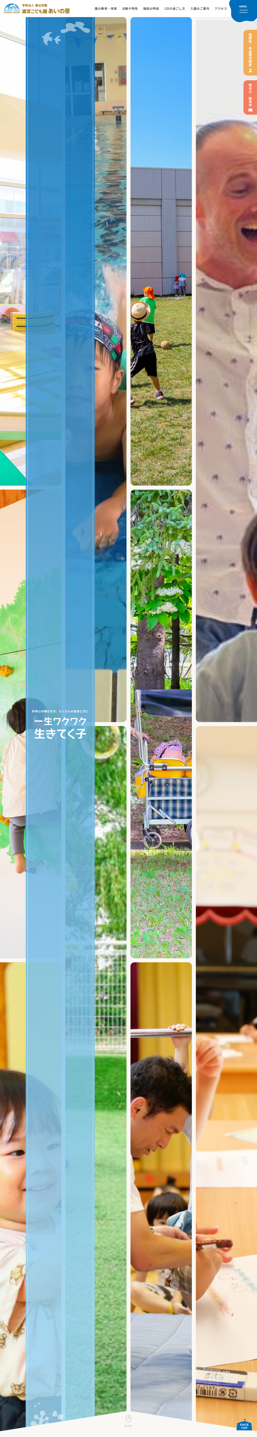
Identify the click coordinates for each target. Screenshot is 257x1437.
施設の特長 (151, 8)
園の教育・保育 (106, 8)
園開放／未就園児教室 (250, 50)
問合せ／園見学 (250, 95)
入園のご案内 (199, 8)
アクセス (221, 8)
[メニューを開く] (243, 11)
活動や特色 (130, 8)
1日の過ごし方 (174, 8)
